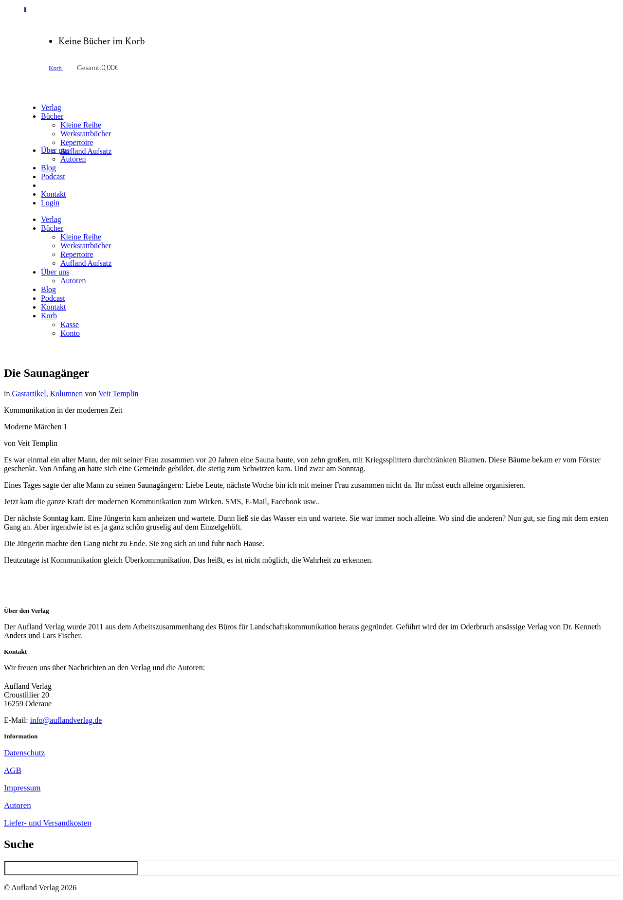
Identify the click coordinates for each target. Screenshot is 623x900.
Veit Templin (118, 393)
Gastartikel (29, 393)
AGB (12, 770)
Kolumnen (66, 393)
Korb (56, 68)
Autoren (17, 805)
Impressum (22, 787)
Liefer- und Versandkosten (48, 822)
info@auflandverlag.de (66, 720)
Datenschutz (24, 752)
